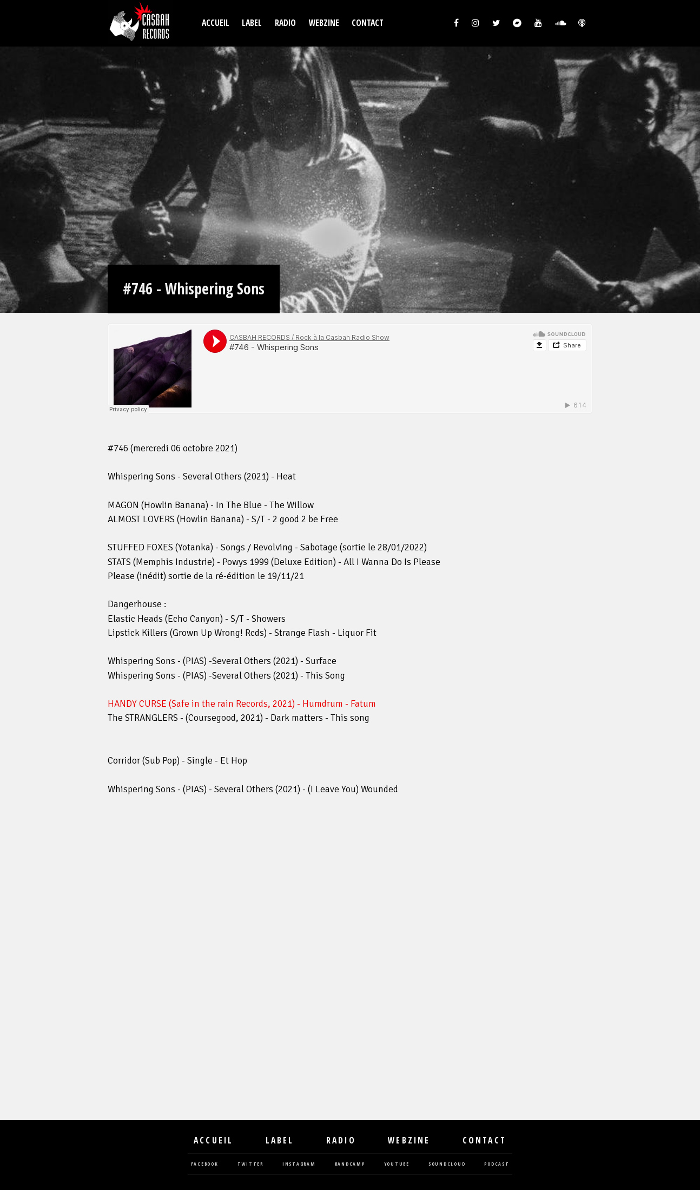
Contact (368, 23)
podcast (496, 1164)
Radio (285, 23)
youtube (397, 1164)
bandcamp (350, 1164)
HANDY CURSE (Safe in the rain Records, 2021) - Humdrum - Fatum (242, 703)
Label (252, 23)
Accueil (215, 23)
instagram (299, 1164)
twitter (250, 1164)
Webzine (324, 23)
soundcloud (447, 1164)
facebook (205, 1164)
